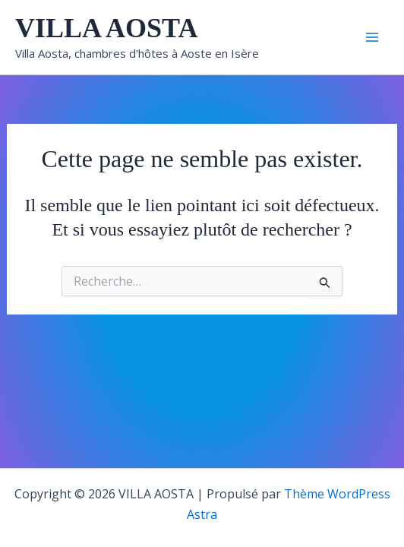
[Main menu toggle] (372, 37)
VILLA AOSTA (106, 28)
